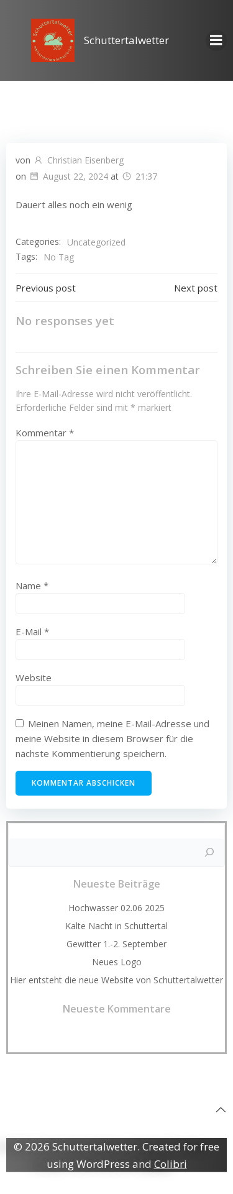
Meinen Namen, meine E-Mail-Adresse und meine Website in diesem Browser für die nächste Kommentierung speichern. (112, 738)
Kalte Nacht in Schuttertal (116, 926)
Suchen (117, 831)
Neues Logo (117, 962)
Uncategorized (96, 242)
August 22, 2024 (68, 176)
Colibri (170, 1164)
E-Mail (32, 631)
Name (32, 585)
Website (34, 677)
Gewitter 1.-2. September (116, 944)
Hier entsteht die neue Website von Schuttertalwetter (116, 980)
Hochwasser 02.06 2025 (116, 908)
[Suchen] (209, 852)
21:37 (139, 176)
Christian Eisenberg (78, 160)
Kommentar (45, 432)
